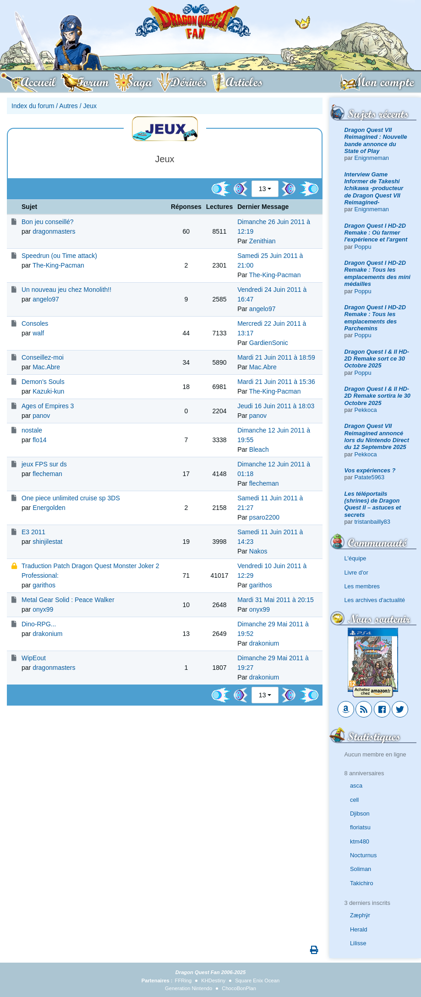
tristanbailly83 (372, 521)
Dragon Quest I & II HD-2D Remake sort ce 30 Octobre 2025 (376, 358)
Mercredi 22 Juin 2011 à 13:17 (271, 328)
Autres (68, 106)
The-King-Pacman (58, 265)
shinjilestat (47, 541)
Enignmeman (372, 157)
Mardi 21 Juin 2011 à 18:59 (276, 357)
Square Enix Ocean (257, 980)
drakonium (47, 633)
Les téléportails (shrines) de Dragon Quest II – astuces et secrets (372, 504)
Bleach (259, 449)
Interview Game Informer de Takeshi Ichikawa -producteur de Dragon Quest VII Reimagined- (374, 188)
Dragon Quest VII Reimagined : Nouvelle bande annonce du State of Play (375, 140)
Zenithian (262, 241)
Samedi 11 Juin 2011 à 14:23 (270, 536)
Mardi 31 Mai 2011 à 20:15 (275, 599)
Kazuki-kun (48, 391)
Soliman (360, 869)
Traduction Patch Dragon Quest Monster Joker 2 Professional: (90, 570)
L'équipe (355, 558)
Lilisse (358, 943)
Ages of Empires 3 (48, 406)
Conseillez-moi (43, 357)
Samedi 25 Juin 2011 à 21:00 (270, 260)
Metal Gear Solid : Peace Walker (68, 599)
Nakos (258, 551)
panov (41, 415)
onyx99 (43, 609)
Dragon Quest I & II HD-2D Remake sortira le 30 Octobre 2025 (377, 395)
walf (38, 333)
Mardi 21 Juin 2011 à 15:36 (276, 381)
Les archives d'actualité (374, 600)
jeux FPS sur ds (44, 464)
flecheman (47, 473)
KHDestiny (213, 980)
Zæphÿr (360, 915)
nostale (32, 430)
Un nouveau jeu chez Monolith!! (66, 289)
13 (262, 188)
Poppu (363, 246)
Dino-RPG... (39, 624)
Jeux (90, 106)
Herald (358, 929)
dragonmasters (54, 231)
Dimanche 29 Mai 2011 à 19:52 (273, 628)
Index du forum (32, 106)
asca (356, 785)
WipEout (34, 658)
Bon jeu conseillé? (48, 221)
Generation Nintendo (188, 988)
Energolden (49, 507)
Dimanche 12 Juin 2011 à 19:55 (273, 435)
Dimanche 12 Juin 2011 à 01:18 (273, 468)
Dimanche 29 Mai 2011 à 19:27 (273, 662)
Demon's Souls (43, 381)
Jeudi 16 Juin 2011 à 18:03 (275, 406)
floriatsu (360, 827)
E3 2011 (33, 532)
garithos (44, 585)
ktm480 (359, 841)
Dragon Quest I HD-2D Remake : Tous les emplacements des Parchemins (375, 318)
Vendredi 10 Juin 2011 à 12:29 (271, 570)
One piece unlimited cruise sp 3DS (71, 498)
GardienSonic (268, 342)
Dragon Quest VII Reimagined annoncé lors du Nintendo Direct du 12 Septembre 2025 (376, 436)
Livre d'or (356, 572)
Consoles (35, 323)
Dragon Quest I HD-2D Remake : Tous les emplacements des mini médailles (377, 273)
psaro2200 (264, 517)
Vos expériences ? (370, 470)
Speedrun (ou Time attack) (59, 255)
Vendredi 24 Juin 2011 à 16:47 (271, 294)
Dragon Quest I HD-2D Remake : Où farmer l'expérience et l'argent (376, 232)
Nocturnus (363, 855)
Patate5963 (369, 477)
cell (354, 799)
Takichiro (361, 883)
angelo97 (46, 299)
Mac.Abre (46, 367)
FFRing (183, 980)
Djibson (360, 813)
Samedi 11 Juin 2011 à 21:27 (270, 502)
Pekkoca (366, 409)
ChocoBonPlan (239, 988)
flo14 (39, 440)
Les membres (362, 586)
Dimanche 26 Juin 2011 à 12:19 (273, 226)
